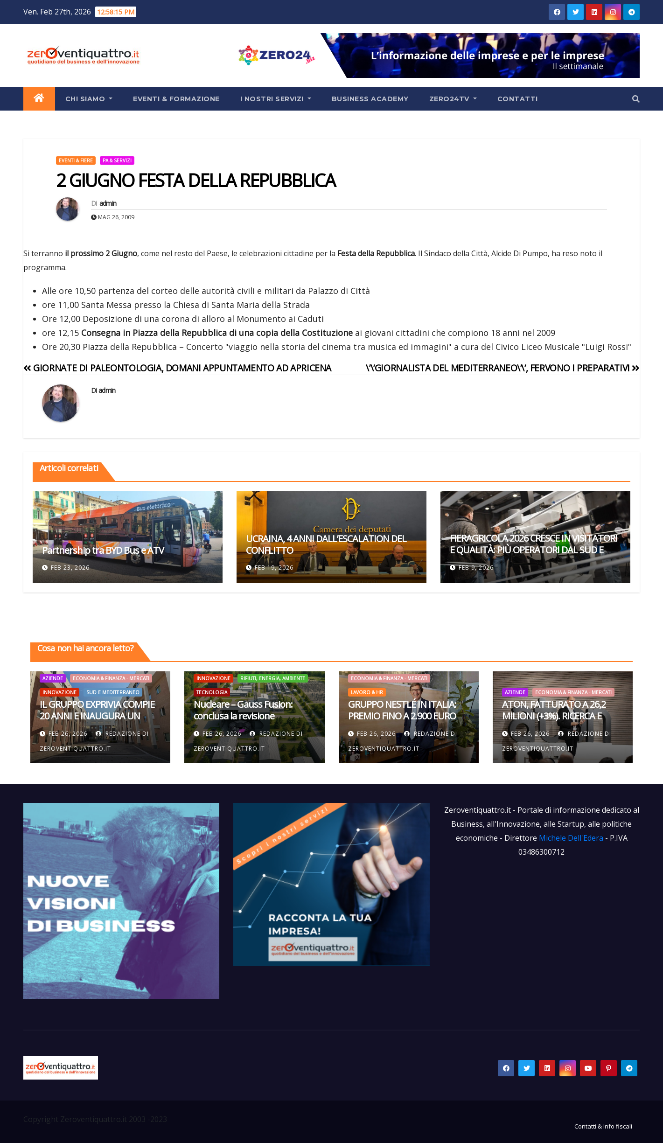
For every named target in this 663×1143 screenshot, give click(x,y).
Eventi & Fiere (76, 160)
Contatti (517, 99)
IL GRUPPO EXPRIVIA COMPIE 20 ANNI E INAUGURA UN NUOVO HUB (97, 716)
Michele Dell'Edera (572, 838)
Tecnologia (211, 692)
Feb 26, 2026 (68, 734)
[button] (636, 99)
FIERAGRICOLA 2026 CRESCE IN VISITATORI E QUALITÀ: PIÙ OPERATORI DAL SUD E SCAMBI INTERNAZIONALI (533, 550)
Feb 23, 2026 (70, 568)
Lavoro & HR (367, 692)
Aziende (52, 678)
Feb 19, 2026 (274, 568)
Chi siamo (89, 99)
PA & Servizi (117, 160)
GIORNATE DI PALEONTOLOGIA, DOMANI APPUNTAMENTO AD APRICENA (177, 368)
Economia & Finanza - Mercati (111, 678)
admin (108, 203)
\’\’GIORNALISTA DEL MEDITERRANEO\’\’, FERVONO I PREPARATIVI (503, 368)
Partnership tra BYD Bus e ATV (103, 550)
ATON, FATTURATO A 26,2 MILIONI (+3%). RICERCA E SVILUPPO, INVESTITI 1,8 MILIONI (554, 722)
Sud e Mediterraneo (113, 692)
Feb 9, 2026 (476, 568)
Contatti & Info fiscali (603, 1126)
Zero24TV (453, 99)
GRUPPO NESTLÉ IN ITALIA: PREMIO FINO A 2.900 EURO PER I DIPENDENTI (402, 716)
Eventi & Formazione (176, 99)
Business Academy (370, 99)
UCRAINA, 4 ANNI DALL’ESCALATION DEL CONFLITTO (326, 544)
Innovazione (59, 692)
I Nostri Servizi (275, 99)
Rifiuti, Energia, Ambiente (272, 678)
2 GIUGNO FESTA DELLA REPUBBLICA (195, 180)
